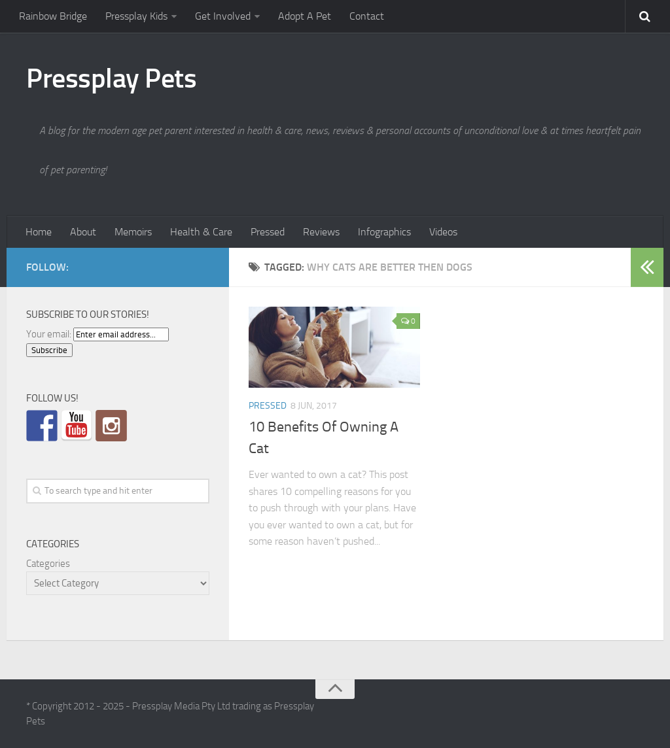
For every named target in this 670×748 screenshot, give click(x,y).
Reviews (321, 232)
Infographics (384, 232)
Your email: (48, 334)
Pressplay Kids (136, 16)
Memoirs (133, 232)
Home (39, 232)
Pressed (268, 232)
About (83, 232)
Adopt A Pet (304, 16)
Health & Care (201, 232)
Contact (366, 16)
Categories (48, 564)
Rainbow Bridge (53, 16)
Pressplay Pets (111, 78)
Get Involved (223, 16)
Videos (443, 232)
